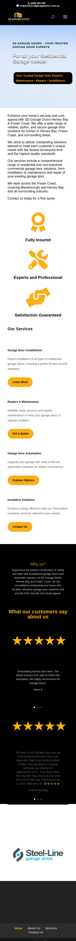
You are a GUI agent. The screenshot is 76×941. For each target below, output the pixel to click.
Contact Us (20, 526)
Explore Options (23, 480)
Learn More (20, 382)
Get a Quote (21, 433)
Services (51, 928)
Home (18, 928)
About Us (34, 928)
